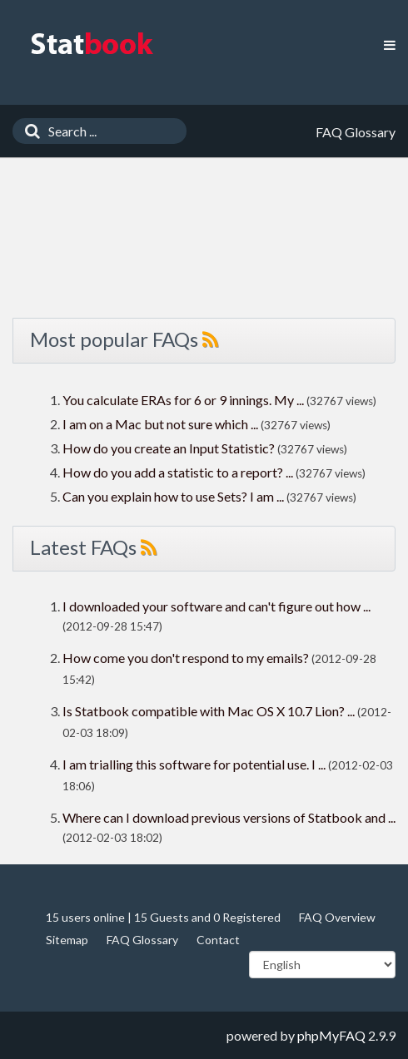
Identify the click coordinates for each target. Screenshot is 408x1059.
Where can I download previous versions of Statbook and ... (229, 817)
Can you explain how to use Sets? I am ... (173, 496)
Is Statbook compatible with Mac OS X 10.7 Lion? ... (208, 711)
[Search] (28, 131)
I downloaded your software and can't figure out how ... (216, 606)
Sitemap (67, 940)
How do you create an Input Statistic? (168, 448)
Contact (218, 940)
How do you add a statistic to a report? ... (177, 472)
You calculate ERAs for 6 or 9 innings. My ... (183, 400)
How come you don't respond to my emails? (185, 658)
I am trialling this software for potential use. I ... (194, 764)
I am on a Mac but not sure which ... (160, 424)
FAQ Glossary (142, 940)
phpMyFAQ (331, 1035)
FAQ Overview (337, 917)
